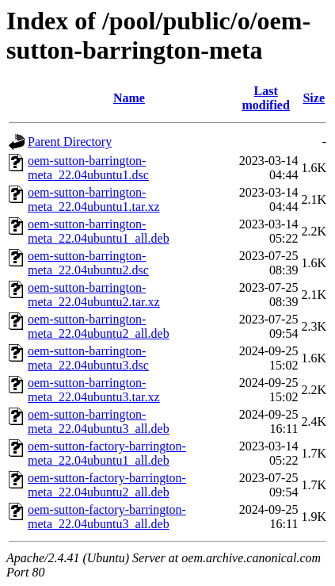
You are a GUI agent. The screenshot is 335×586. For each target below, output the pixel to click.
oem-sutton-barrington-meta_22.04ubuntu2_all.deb (98, 326)
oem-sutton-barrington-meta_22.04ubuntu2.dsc (88, 263)
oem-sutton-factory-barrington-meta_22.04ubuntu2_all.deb (107, 485)
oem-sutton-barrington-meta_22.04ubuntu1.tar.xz (94, 199)
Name (129, 98)
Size (314, 98)
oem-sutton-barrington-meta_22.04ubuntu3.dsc (88, 358)
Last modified (265, 98)
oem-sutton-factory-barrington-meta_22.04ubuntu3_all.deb (107, 516)
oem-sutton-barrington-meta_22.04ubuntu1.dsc (88, 168)
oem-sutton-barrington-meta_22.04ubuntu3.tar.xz (94, 390)
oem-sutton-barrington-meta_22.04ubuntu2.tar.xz (94, 294)
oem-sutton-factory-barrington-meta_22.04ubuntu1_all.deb (107, 453)
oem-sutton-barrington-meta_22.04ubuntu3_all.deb (98, 421)
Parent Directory (70, 141)
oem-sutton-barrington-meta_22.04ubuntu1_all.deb (98, 231)
